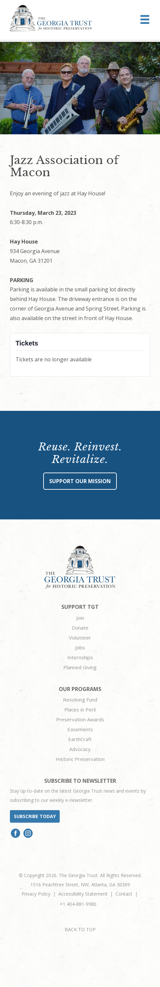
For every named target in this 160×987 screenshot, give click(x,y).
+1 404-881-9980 (78, 904)
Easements (80, 729)
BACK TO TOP (80, 929)
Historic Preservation (80, 759)
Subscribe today (35, 816)
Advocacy (80, 749)
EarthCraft (80, 739)
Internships (80, 657)
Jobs (80, 647)
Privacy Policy (35, 894)
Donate (80, 627)
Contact (123, 894)
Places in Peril (80, 709)
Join (80, 617)
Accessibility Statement (83, 894)
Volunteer (80, 637)
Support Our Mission (80, 481)
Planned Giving (80, 667)
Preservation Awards (80, 719)
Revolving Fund (80, 699)
